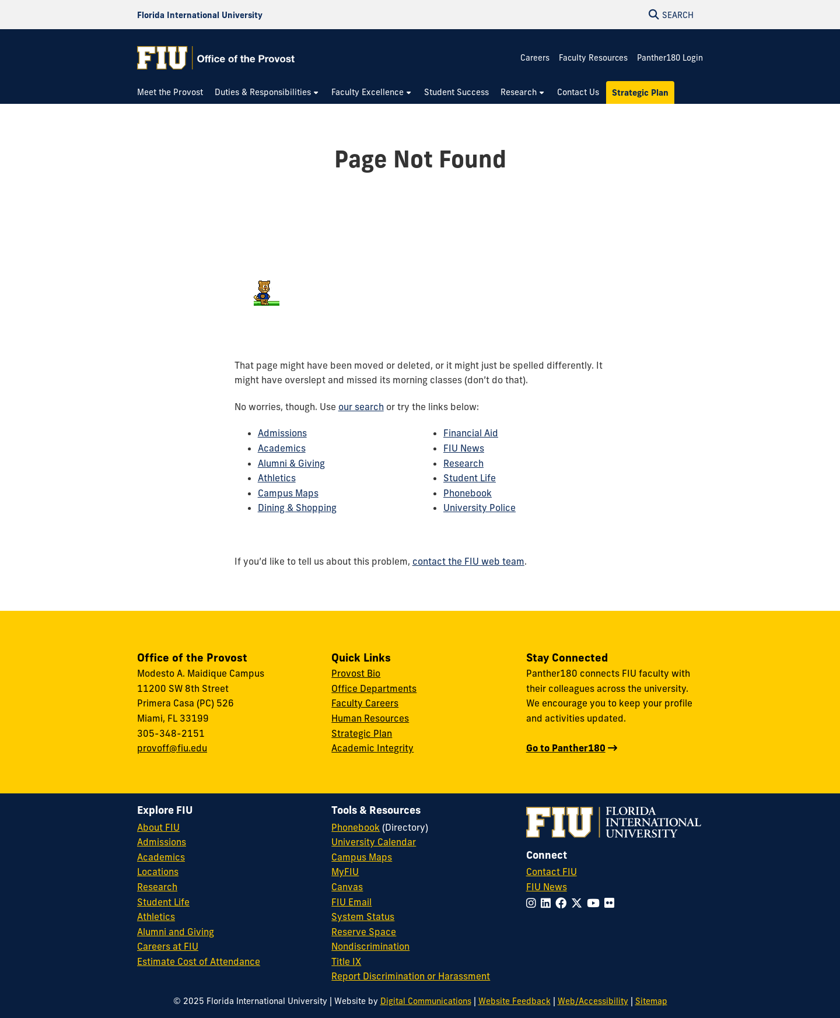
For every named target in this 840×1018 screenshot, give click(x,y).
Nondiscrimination (370, 946)
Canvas (347, 887)
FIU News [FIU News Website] (546, 887)
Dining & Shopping (297, 507)
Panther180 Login (670, 58)
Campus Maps (288, 493)
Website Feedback (514, 1001)
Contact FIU (551, 871)
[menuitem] (173, 92)
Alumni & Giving (291, 463)
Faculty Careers (364, 703)
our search (361, 406)
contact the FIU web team (468, 561)
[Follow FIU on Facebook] (563, 903)
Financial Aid (470, 433)
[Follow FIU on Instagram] (533, 903)
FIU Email (351, 902)
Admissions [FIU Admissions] (161, 842)
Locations (157, 871)
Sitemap (651, 1001)
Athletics (277, 478)
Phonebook (467, 493)
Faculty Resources (593, 58)
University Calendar (373, 842)
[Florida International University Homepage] (199, 14)
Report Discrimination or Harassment (410, 976)
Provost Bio (355, 673)
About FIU (158, 827)
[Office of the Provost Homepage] (216, 57)
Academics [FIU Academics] (161, 857)
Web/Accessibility (593, 1001)
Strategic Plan (361, 733)
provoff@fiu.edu (172, 748)
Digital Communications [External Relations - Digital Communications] (425, 1001)
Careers (535, 58)
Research (463, 463)
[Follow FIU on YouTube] (595, 903)
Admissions (282, 433)
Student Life (469, 478)
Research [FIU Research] (157, 887)
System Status (362, 916)
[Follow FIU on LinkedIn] (548, 903)
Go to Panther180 (566, 748)
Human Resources (370, 718)
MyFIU (345, 871)
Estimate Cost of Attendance (198, 961)
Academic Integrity (372, 748)
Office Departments (373, 688)
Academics (282, 448)
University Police (479, 507)
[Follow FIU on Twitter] (579, 903)
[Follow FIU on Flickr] (611, 903)
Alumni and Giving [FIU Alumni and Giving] (175, 931)
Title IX (346, 961)
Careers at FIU (167, 946)
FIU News (463, 448)
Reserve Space (363, 931)
